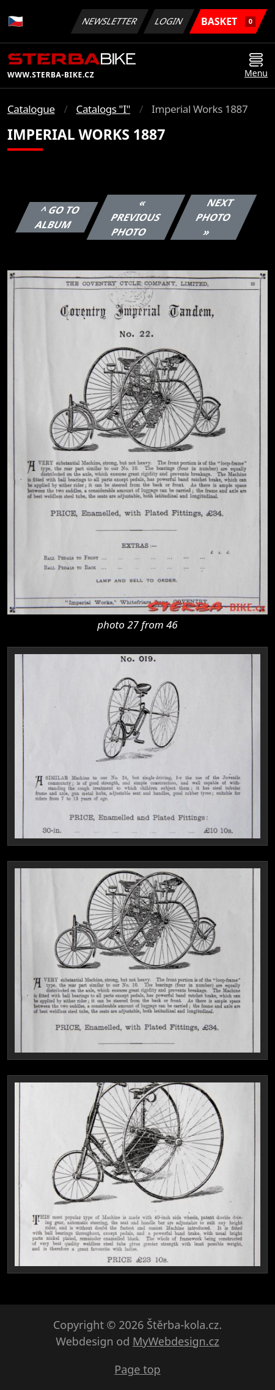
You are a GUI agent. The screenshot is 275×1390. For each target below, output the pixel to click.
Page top (137, 1369)
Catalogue (31, 109)
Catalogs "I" (103, 109)
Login (169, 21)
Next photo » (214, 217)
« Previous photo (136, 217)
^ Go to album (57, 217)
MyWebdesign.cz (176, 1341)
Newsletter (109, 21)
